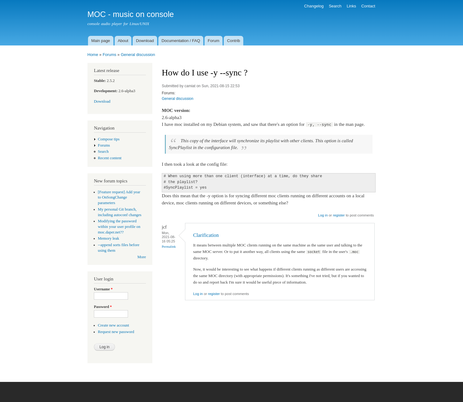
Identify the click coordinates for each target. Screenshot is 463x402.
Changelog (314, 6)
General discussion (138, 54)
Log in (323, 215)
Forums (109, 54)
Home (92, 54)
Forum (213, 40)
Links (351, 6)
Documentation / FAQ (180, 40)
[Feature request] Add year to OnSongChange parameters (119, 197)
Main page (100, 40)
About (123, 40)
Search (335, 6)
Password (103, 307)
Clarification (206, 235)
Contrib (233, 40)
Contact (368, 6)
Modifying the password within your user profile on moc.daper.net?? (119, 226)
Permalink (169, 246)
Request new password (116, 332)
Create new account (113, 325)
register (339, 215)
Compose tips (109, 139)
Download (145, 40)
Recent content (109, 158)
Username (103, 289)
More (141, 257)
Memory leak (108, 238)
